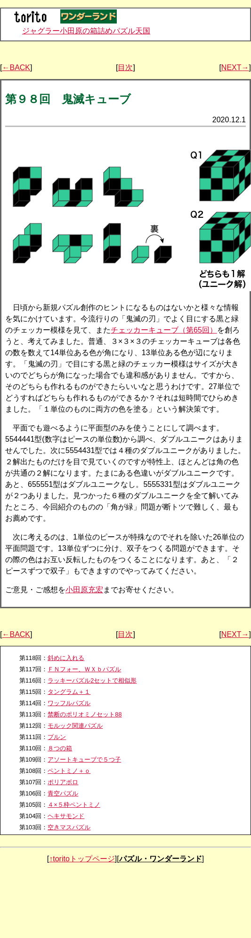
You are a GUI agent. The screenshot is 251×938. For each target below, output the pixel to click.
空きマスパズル (69, 827)
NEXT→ (235, 68)
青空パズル (63, 793)
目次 (125, 68)
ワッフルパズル (69, 703)
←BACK (16, 68)
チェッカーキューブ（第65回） (164, 330)
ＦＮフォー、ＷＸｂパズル (84, 669)
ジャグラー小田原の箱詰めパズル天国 (86, 31)
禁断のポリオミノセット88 (84, 714)
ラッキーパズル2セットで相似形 (92, 680)
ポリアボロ (63, 782)
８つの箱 (60, 748)
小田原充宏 (84, 590)
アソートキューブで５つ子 (84, 759)
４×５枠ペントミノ (74, 804)
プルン (57, 736)
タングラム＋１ (69, 691)
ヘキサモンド (66, 815)
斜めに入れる (66, 657)
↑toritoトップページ (82, 859)
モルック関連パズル (75, 725)
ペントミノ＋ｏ (69, 770)
